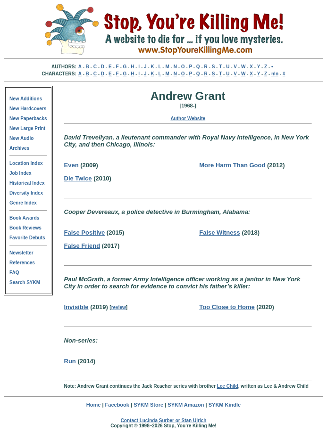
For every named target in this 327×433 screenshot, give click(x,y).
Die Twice (78, 178)
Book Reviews (25, 227)
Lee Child (227, 386)
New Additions (25, 98)
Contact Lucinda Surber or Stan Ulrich (164, 420)
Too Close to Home (226, 306)
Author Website (187, 118)
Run (70, 361)
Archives (19, 148)
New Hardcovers (27, 108)
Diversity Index (26, 193)
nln (274, 73)
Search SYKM (24, 282)
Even (71, 165)
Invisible (76, 306)
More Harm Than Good (232, 165)
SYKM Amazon (186, 405)
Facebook (117, 405)
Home (93, 405)
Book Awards (24, 218)
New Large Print (27, 128)
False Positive (84, 232)
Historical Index (26, 183)
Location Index (26, 163)
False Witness (219, 232)
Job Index (20, 173)
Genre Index (23, 202)
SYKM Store (148, 405)
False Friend (82, 245)
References (22, 262)
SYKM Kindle (225, 405)
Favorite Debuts (27, 237)
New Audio (21, 138)
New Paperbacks (28, 118)
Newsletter (21, 252)
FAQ (14, 272)
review (118, 307)
